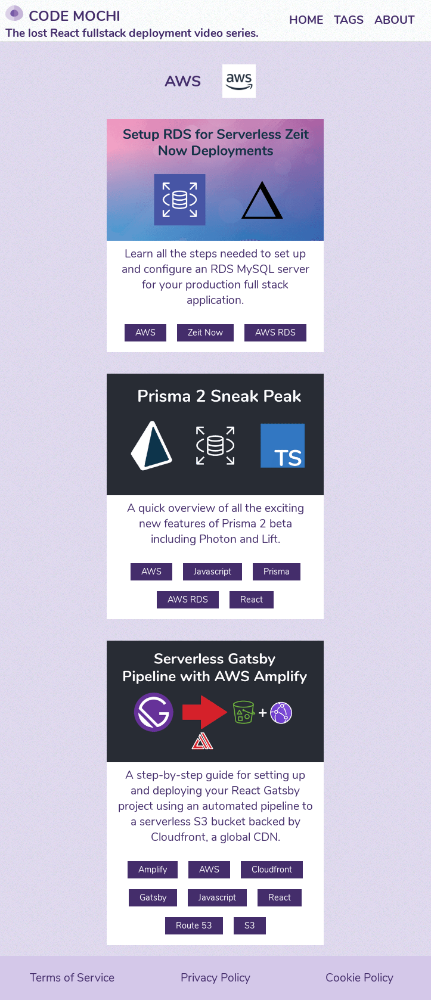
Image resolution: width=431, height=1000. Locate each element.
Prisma (276, 571)
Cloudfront (272, 869)
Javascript (212, 571)
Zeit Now (205, 332)
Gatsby (152, 897)
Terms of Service (72, 978)
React (251, 599)
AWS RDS (275, 332)
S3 (249, 925)
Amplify (152, 869)
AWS (145, 332)
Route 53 (194, 925)
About (394, 20)
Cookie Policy (359, 978)
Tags (349, 20)
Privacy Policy (215, 978)
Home (306, 20)
